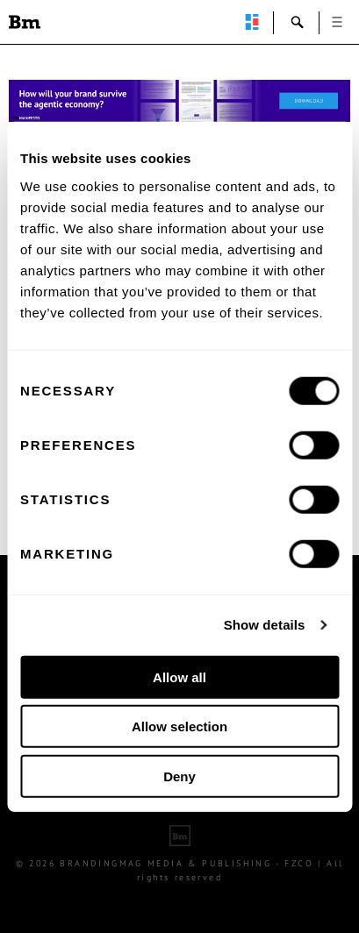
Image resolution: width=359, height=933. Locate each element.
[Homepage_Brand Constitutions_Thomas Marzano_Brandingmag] (179, 101)
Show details (264, 624)
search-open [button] (298, 22)
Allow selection (179, 726)
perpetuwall (252, 22)
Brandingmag (24, 22)
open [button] (337, 22)
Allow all (179, 676)
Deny (179, 775)
